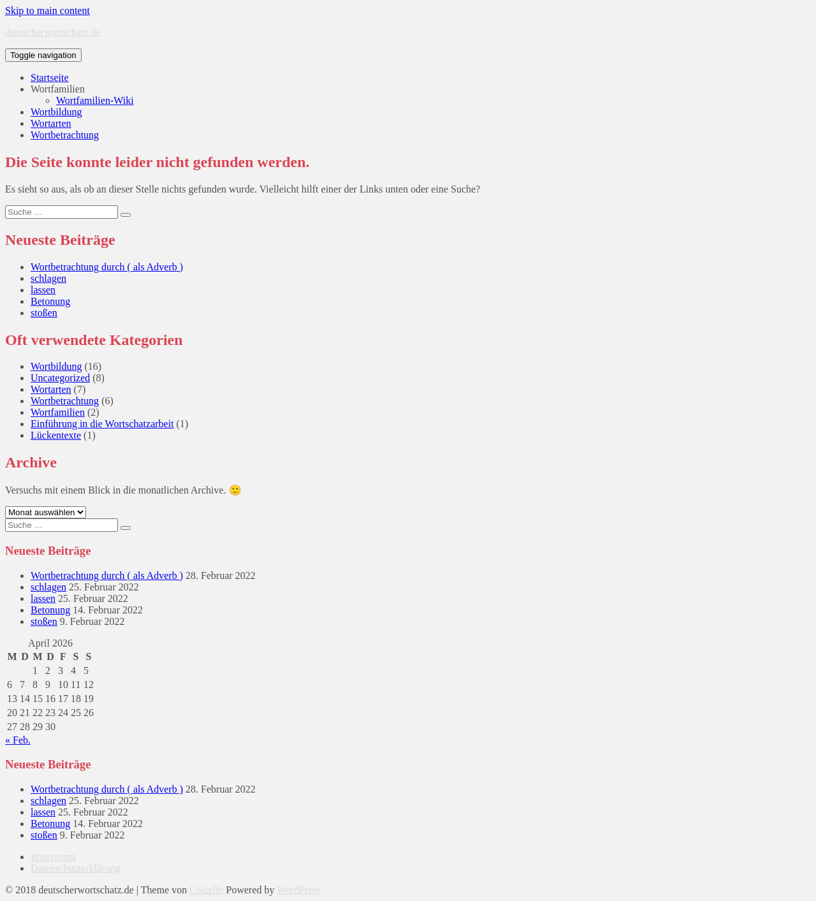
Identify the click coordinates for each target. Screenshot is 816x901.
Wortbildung (56, 111)
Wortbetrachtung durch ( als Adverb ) (107, 266)
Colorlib (206, 889)
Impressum (53, 856)
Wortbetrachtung (65, 134)
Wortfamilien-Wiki (95, 100)
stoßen (44, 312)
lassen (43, 289)
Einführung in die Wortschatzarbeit (102, 423)
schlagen (48, 278)
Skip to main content (47, 10)
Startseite (50, 77)
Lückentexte (56, 435)
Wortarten (51, 123)
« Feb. (18, 740)
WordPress (299, 889)
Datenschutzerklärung (75, 868)
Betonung (50, 301)
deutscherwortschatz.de (53, 32)
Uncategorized (60, 377)
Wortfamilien (58, 89)
